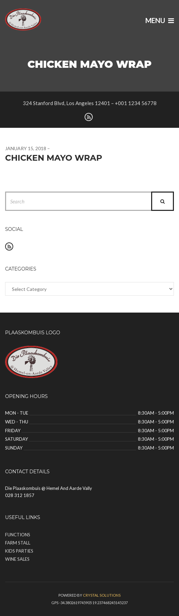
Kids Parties (19, 551)
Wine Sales (17, 559)
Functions (17, 534)
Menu (159, 20)
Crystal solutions (102, 595)
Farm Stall (17, 542)
